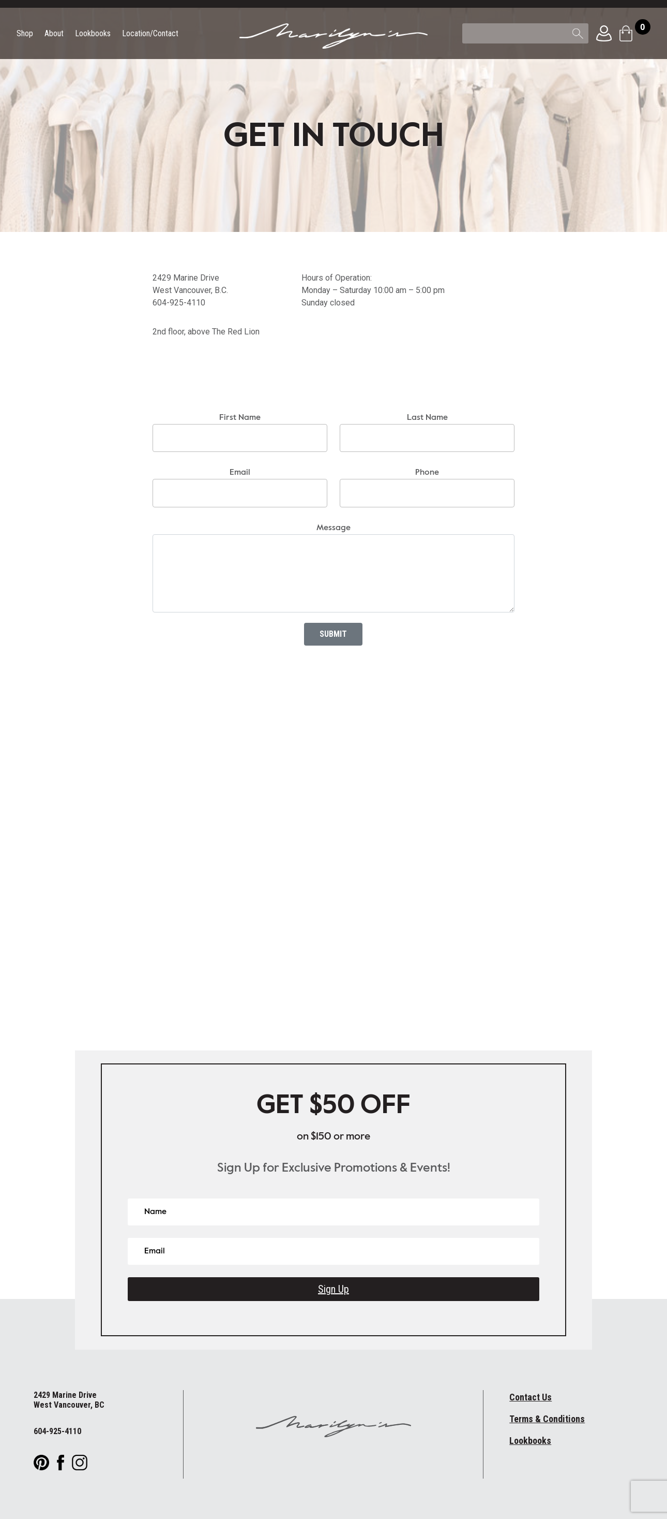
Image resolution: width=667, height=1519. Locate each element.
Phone (427, 473)
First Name (240, 418)
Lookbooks (93, 34)
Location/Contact (150, 34)
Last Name (427, 418)
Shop (25, 34)
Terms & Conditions (547, 1418)
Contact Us (530, 1397)
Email (240, 473)
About (54, 34)
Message (333, 528)
